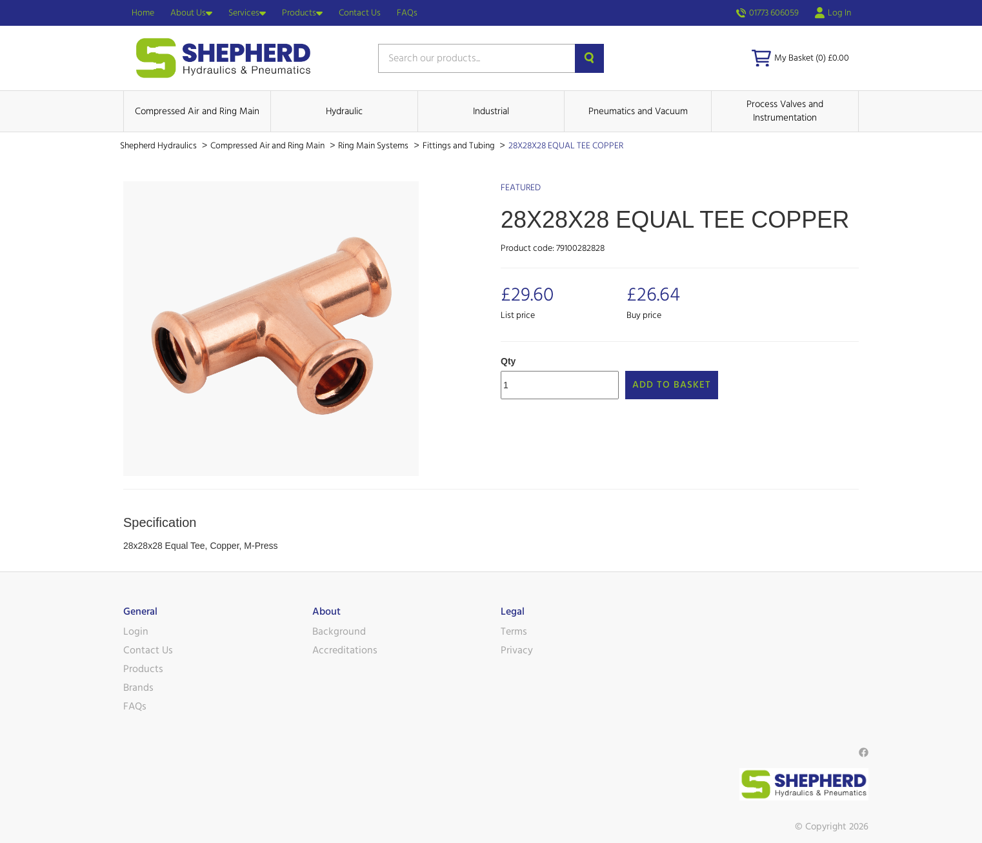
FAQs (407, 12)
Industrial (491, 111)
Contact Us (360, 12)
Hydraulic (344, 111)
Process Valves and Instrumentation (785, 111)
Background (339, 631)
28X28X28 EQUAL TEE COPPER (565, 145)
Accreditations (344, 650)
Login (135, 631)
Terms (514, 631)
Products (302, 12)
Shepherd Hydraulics (159, 145)
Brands (138, 687)
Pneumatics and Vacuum (638, 111)
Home (143, 12)
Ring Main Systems (374, 145)
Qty (508, 361)
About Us (191, 12)
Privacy (517, 650)
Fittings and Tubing (460, 145)
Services (247, 12)
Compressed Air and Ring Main (197, 111)
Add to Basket (671, 385)
